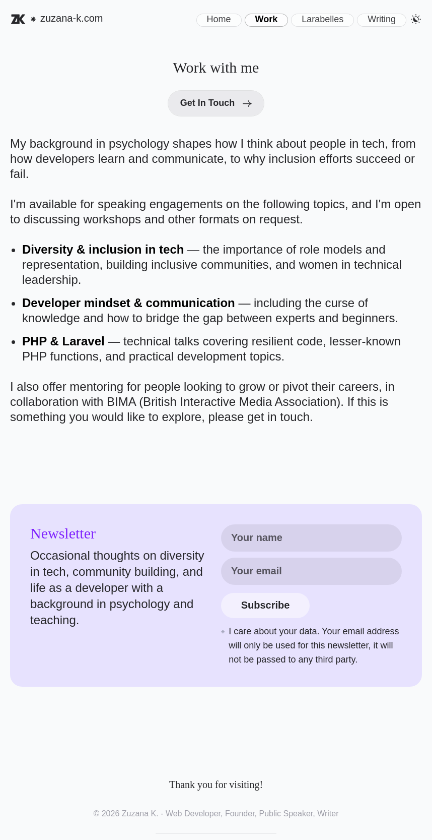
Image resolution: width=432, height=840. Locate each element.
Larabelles (322, 19)
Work (266, 19)
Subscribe (265, 605)
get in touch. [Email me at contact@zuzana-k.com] (280, 417)
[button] (416, 19)
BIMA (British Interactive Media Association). (227, 401)
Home (219, 19)
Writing (382, 19)
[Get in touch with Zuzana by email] (216, 103)
